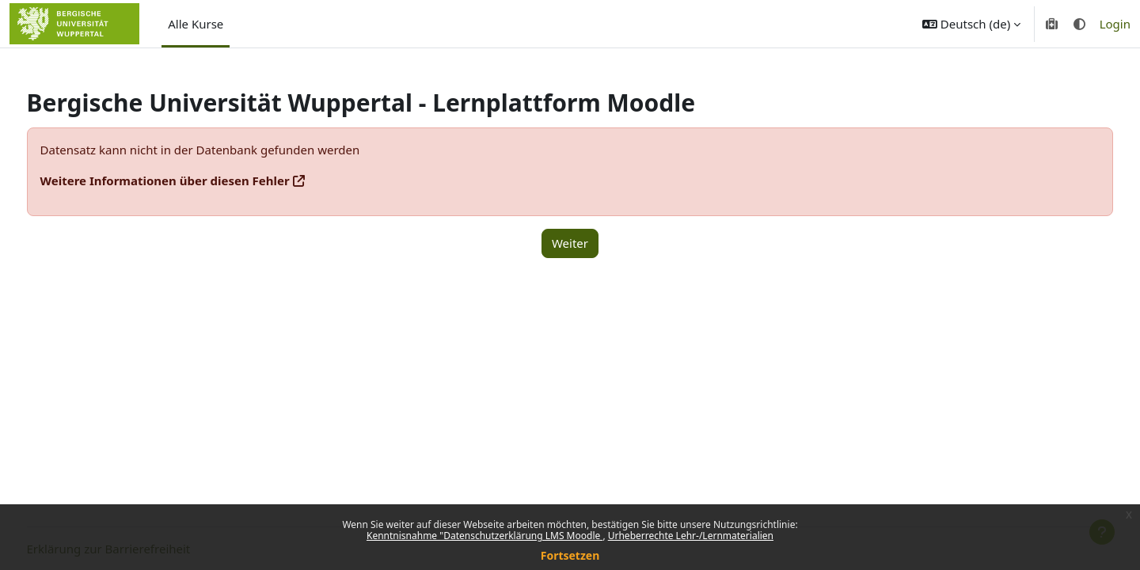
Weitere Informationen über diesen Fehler (194, 180)
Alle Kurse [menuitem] (195, 24)
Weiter (570, 243)
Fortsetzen (570, 555)
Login (1115, 24)
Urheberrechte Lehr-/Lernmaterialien (690, 535)
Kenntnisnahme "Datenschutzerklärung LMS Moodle (484, 535)
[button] (971, 24)
